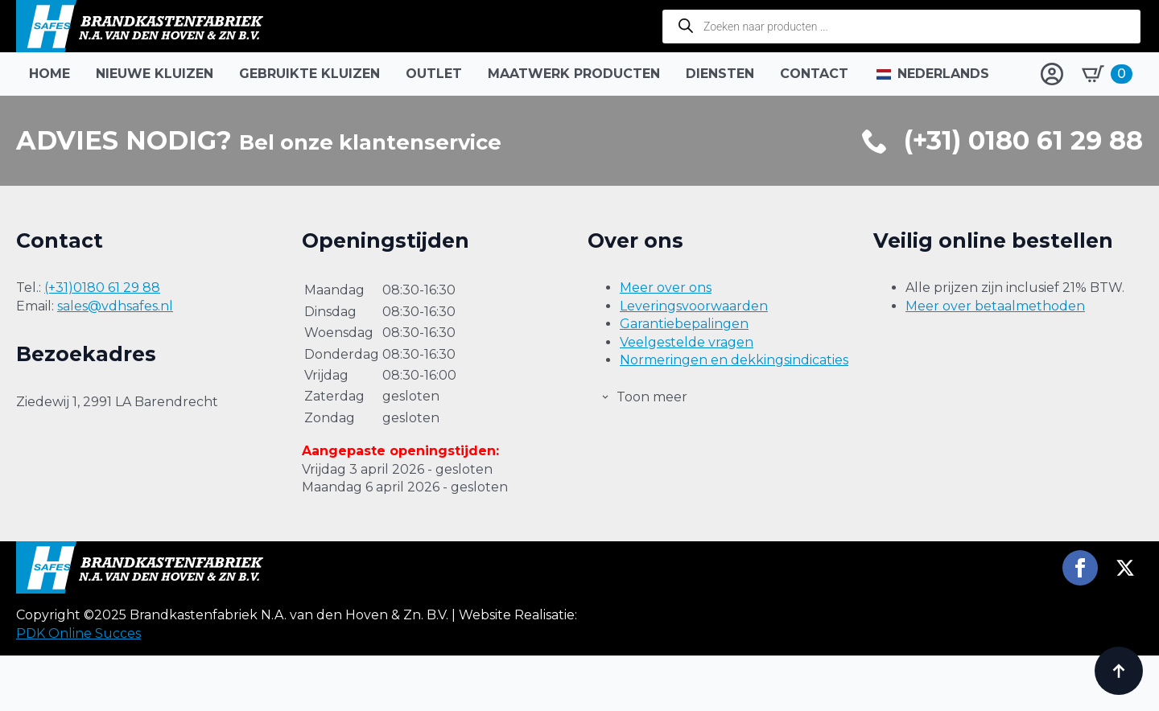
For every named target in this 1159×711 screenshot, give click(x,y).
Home (49, 73)
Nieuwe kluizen (154, 73)
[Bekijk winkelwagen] (1107, 74)
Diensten (720, 73)
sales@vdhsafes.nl (115, 306)
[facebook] (1080, 623)
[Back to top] (1119, 671)
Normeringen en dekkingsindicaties (734, 360)
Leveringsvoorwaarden (694, 306)
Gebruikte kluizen (309, 73)
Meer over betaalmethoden (995, 306)
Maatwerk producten (574, 73)
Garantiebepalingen (684, 323)
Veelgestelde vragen (686, 342)
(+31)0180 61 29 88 (102, 287)
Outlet (434, 73)
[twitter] (1125, 623)
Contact (814, 73)
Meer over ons (665, 287)
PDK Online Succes (78, 689)
